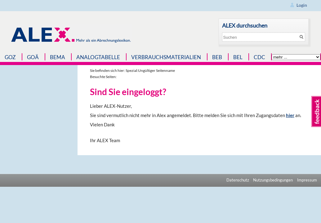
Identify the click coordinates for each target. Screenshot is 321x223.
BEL (238, 57)
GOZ (10, 57)
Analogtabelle (98, 57)
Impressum (307, 179)
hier (290, 115)
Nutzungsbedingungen (273, 179)
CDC (259, 57)
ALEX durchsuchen (244, 25)
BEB (217, 57)
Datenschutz (237, 179)
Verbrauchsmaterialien (166, 57)
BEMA (57, 57)
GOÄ (33, 57)
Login (301, 5)
